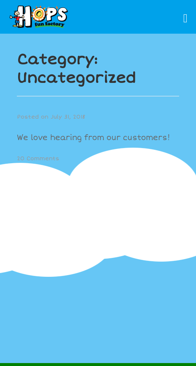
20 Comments (38, 158)
